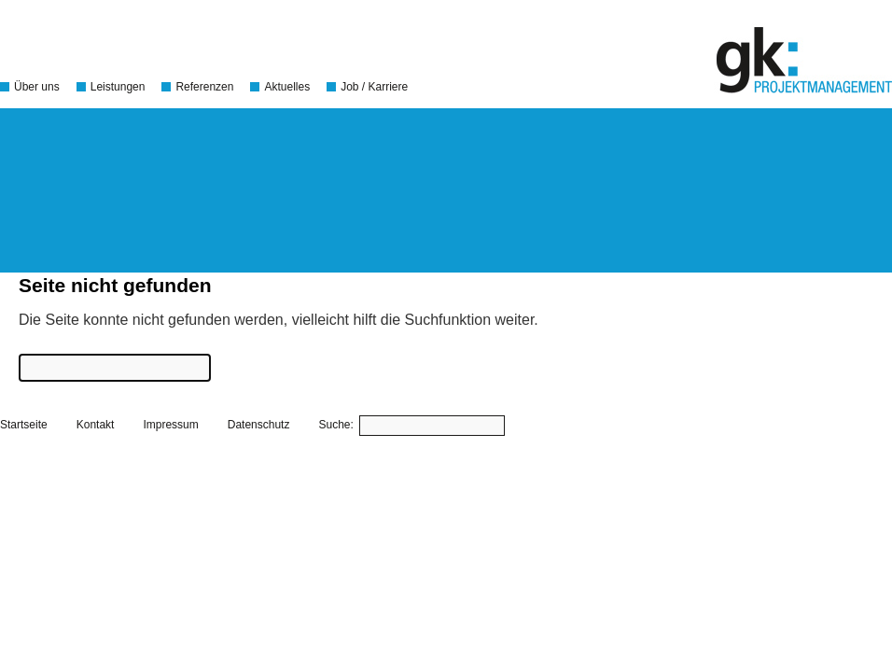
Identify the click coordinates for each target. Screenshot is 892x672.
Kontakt (96, 424)
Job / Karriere (374, 86)
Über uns (37, 86)
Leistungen (118, 86)
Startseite (24, 424)
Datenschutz (259, 424)
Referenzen (204, 86)
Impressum (170, 424)
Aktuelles (287, 86)
